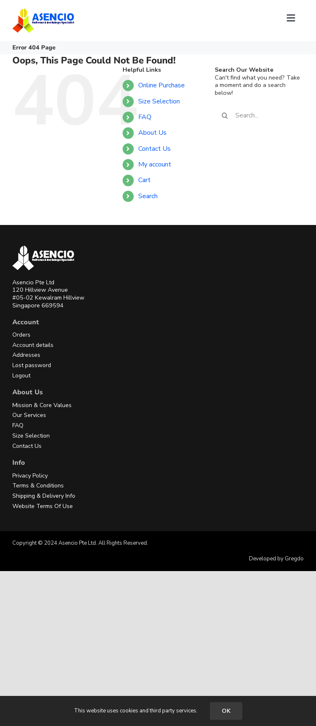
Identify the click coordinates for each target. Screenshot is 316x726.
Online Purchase (161, 85)
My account (154, 164)
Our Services (29, 415)
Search (148, 196)
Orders (21, 335)
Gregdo (294, 558)
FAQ (144, 117)
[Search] (225, 115)
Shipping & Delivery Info (43, 496)
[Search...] (259, 115)
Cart (144, 180)
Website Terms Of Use (42, 506)
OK (226, 711)
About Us (152, 132)
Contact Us (154, 148)
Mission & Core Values (42, 405)
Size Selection (159, 101)
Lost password (31, 365)
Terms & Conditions (38, 485)
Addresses (26, 355)
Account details (32, 345)
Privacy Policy (30, 476)
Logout (21, 375)
